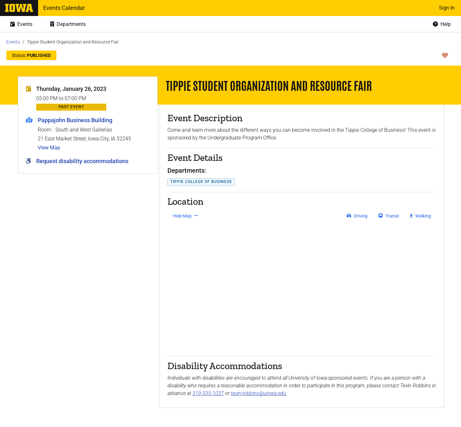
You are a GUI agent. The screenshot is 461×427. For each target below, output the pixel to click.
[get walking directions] (420, 216)
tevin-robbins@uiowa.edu (258, 393)
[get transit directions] (389, 216)
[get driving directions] (357, 216)
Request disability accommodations (82, 161)
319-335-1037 (208, 393)
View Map (49, 148)
